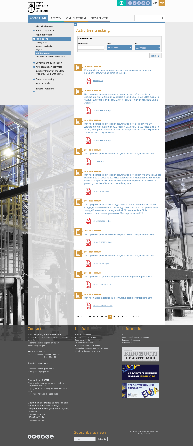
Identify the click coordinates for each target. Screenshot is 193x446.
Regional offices (44, 34)
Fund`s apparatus (43, 30)
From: (109, 44)
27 (125, 316)
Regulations (40, 38)
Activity (56, 18)
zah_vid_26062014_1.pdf (102, 110)
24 (113, 316)
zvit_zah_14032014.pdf (102, 284)
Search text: (83, 44)
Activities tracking (43, 53)
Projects (39, 49)
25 (117, 316)
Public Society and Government (87, 345)
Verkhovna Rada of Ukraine (86, 337)
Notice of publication (44, 46)
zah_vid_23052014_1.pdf (102, 221)
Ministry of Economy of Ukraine (87, 351)
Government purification (47, 62)
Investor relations (45, 88)
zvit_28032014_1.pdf (101, 263)
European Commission (131, 340)
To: (136, 44)
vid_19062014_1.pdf (101, 161)
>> (137, 316)
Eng (162, 3)
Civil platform (76, 18)
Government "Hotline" (84, 342)
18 (90, 316)
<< (78, 316)
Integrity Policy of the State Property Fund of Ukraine (50, 72)
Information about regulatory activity (51, 56)
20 (98, 316)
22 (106, 316)
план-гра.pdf (98, 81)
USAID (124, 334)
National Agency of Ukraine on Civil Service (92, 348)
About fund (38, 18)
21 (102, 316)
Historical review (44, 26)
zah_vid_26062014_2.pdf (102, 140)
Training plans (41, 42)
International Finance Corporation (135, 337)
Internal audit (43, 83)
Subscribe (102, 439)
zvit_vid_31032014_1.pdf (102, 242)
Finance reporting (44, 79)
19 (94, 316)
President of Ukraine (83, 334)
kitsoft (148, 434)
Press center (99, 18)
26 (121, 316)
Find (155, 55)
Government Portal (82, 340)
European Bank (128, 342)
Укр (155, 3)
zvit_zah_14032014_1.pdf (103, 306)
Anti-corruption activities (47, 66)
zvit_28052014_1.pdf (101, 191)
